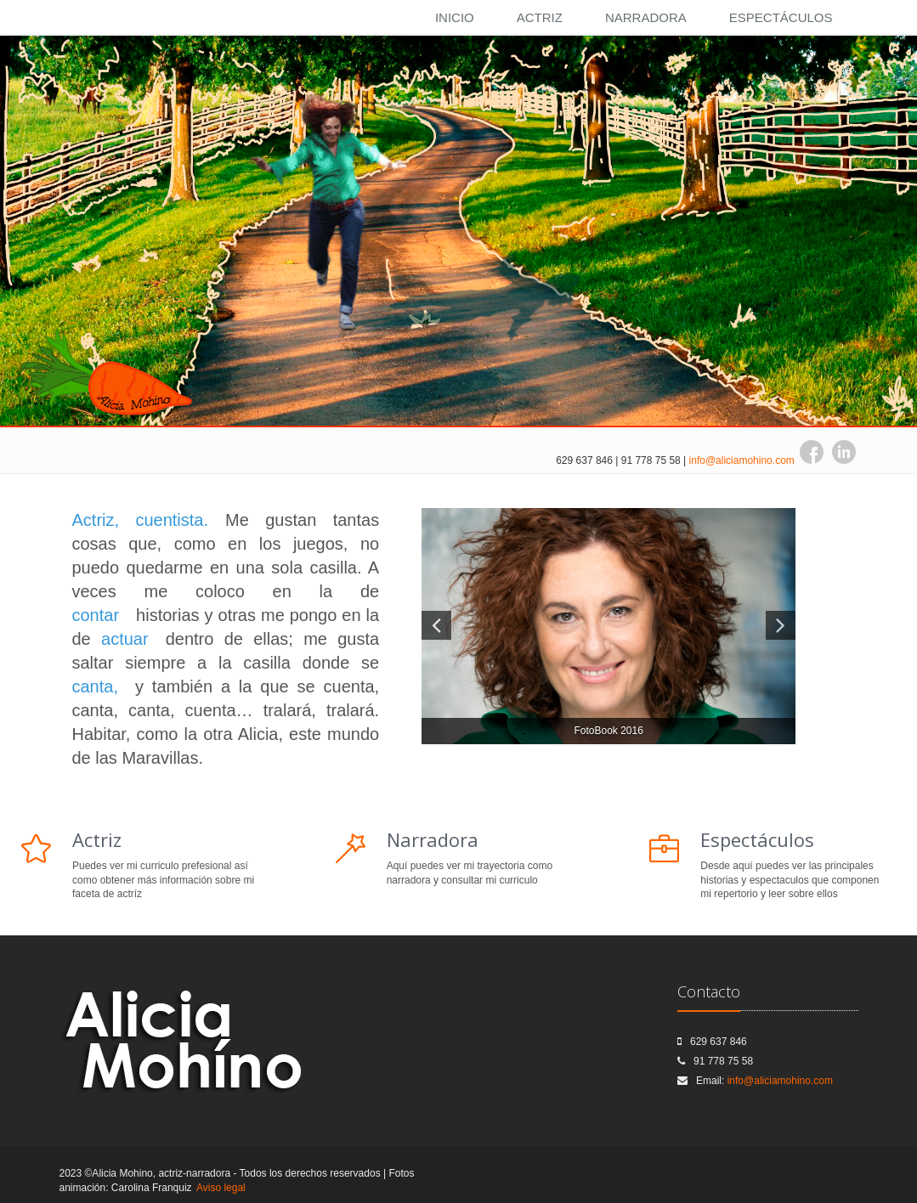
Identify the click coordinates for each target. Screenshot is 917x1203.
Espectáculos (781, 17)
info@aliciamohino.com (742, 460)
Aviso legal (221, 1188)
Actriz (540, 17)
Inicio (454, 17)
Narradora (646, 17)
